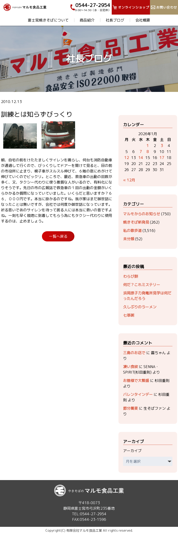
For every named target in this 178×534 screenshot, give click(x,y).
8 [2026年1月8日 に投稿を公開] (147, 151)
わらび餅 (130, 276)
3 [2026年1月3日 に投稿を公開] (162, 145)
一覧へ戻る (58, 236)
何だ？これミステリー (141, 284)
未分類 (128, 238)
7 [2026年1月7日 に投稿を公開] (141, 151)
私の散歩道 (132, 230)
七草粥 (128, 315)
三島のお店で (134, 352)
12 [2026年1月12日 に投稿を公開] (126, 157)
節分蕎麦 (130, 408)
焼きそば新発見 (136, 222)
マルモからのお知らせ (141, 213)
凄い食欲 (130, 366)
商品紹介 (87, 20)
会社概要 (142, 20)
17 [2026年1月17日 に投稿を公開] (161, 157)
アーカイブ (132, 450)
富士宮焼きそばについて (48, 20)
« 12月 (129, 180)
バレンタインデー (138, 394)
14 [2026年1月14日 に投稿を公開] (140, 157)
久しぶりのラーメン (139, 306)
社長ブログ (115, 20)
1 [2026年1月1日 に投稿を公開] (147, 145)
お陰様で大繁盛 (136, 380)
